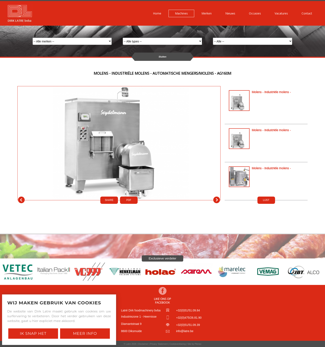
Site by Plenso (194, 344)
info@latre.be (184, 331)
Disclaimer (143, 344)
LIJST (266, 200)
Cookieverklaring (177, 344)
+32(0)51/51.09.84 (188, 310)
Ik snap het (33, 333)
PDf (128, 200)
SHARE (109, 200)
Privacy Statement (159, 344)
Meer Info (85, 333)
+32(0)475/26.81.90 (189, 317)
